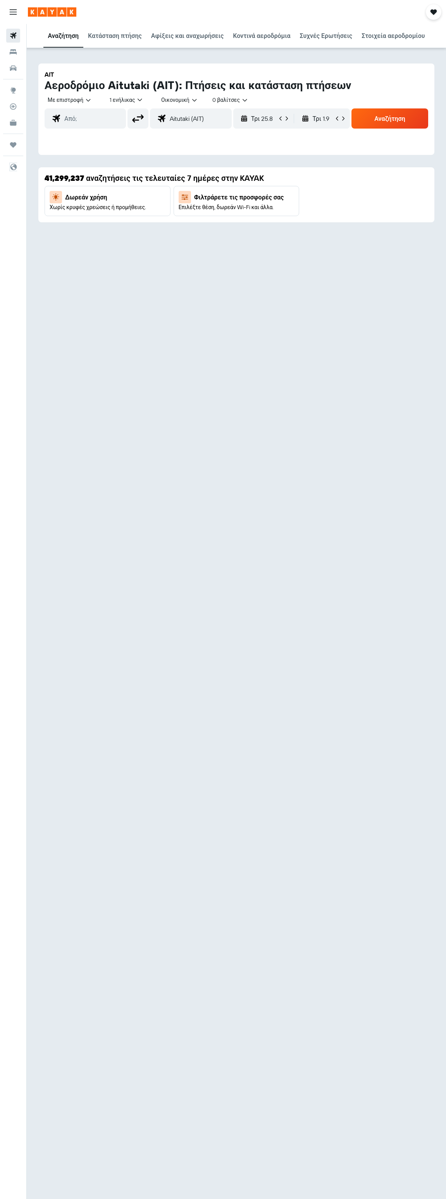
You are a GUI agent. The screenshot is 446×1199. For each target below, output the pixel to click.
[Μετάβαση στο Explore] (13, 90)
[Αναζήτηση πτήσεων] (13, 35)
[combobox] (179, 100)
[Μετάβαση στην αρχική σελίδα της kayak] (52, 12)
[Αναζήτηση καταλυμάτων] (13, 52)
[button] (13, 12)
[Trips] (13, 145)
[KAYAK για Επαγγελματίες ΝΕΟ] (13, 123)
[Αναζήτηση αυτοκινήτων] (13, 68)
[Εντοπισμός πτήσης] (13, 106)
